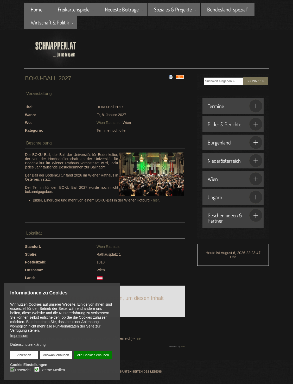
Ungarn (235, 197)
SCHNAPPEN (255, 81)
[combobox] (223, 81)
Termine (235, 105)
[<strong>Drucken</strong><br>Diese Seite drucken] (171, 76)
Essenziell (23, 370)
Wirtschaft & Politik (50, 22)
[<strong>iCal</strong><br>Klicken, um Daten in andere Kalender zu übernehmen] (180, 76)
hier (156, 200)
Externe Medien (52, 370)
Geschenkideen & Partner (235, 216)
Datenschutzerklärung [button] (28, 344)
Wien (235, 178)
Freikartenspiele (74, 9)
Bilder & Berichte (235, 124)
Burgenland (235, 142)
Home (36, 9)
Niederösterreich (235, 160)
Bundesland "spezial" (227, 9)
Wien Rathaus (108, 123)
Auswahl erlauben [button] (56, 355)
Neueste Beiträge (122, 9)
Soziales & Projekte (173, 9)
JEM (183, 346)
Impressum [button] (19, 335)
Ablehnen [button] (24, 355)
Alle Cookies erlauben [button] (93, 355)
